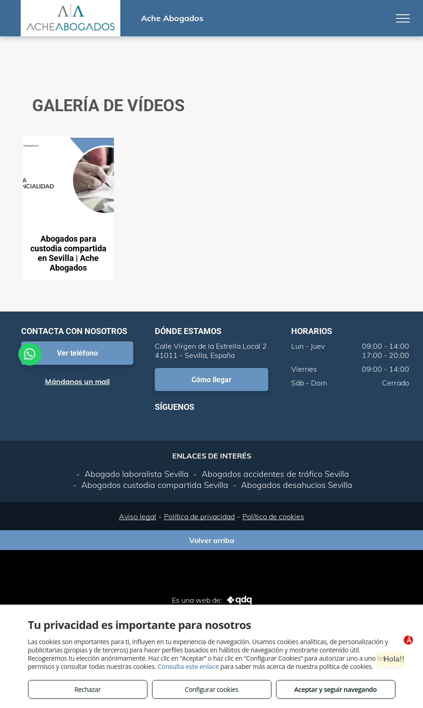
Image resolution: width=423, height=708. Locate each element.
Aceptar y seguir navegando (335, 689)
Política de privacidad (199, 516)
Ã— (411, 640)
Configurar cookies (211, 689)
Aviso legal (137, 516)
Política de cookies (273, 516)
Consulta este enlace (188, 666)
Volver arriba (211, 540)
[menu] (403, 18)
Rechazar (87, 689)
